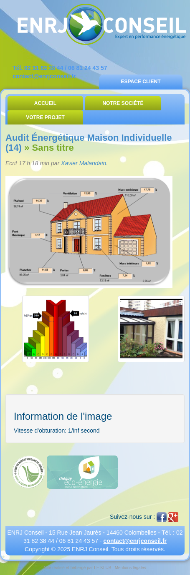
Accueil (45, 103)
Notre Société (122, 103)
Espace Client (140, 82)
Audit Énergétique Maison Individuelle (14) (88, 142)
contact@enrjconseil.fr (44, 76)
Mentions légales (130, 567)
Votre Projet (45, 117)
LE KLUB (102, 567)
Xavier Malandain (83, 163)
